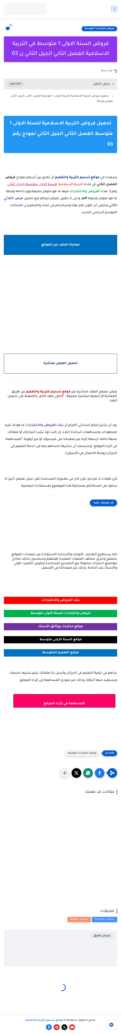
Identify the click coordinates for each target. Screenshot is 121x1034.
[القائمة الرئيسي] (114, 9)
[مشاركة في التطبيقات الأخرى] (65, 773)
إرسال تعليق (102, 935)
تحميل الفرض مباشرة (60, 363)
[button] (100, 773)
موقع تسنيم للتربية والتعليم (44, 1020)
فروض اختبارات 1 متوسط (99, 28)
